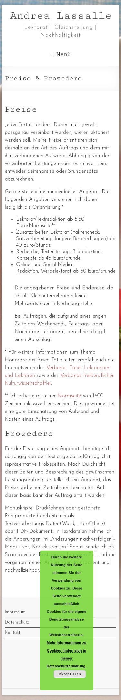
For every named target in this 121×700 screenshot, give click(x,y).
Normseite (69, 396)
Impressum (15, 612)
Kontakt (12, 632)
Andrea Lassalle (61, 15)
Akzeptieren (70, 674)
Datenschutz (17, 622)
